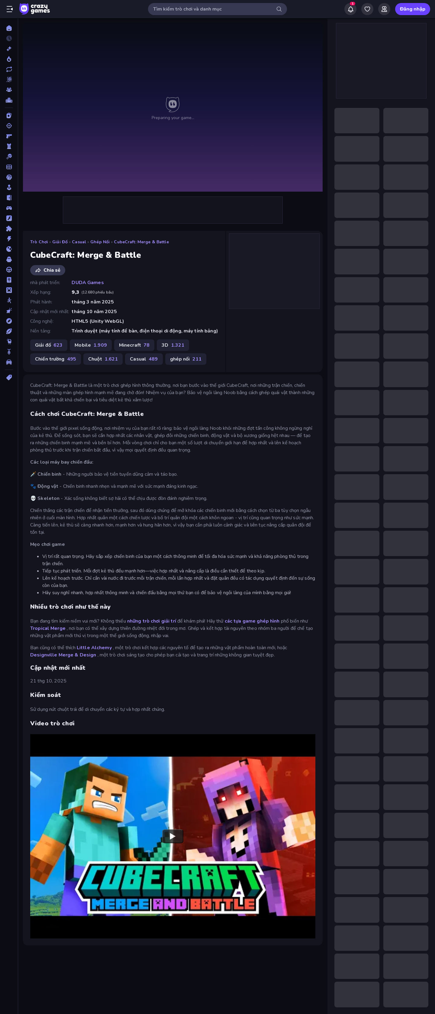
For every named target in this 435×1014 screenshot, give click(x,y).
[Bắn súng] (9, 126)
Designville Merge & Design (63, 655)
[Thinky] (9, 341)
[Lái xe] (9, 269)
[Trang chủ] (9, 28)
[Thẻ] (9, 377)
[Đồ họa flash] (9, 218)
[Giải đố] (9, 228)
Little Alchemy (94, 647)
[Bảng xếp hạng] (9, 100)
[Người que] (9, 300)
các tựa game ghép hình (252, 621)
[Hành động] (9, 239)
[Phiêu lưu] (9, 321)
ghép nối (100, 242)
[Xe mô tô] (9, 352)
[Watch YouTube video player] (172, 836)
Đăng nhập (412, 9)
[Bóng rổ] (9, 177)
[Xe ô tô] (9, 362)
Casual (79, 242)
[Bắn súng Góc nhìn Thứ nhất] (9, 136)
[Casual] (9, 187)
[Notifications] (350, 9)
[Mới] (9, 49)
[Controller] (9, 208)
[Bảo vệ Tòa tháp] (9, 146)
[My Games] (367, 9)
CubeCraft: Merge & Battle (141, 242)
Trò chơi (39, 242)
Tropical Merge (48, 628)
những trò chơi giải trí (151, 621)
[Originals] (9, 79)
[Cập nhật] (9, 69)
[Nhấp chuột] (9, 311)
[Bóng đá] (9, 167)
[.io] (9, 249)
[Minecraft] (9, 290)
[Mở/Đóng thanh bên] (9, 9)
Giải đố (60, 242)
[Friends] (384, 9)
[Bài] (9, 115)
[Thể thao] (9, 331)
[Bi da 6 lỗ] (9, 156)
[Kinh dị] (9, 259)
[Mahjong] (9, 280)
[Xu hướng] (9, 59)
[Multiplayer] (9, 90)
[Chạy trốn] (9, 198)
